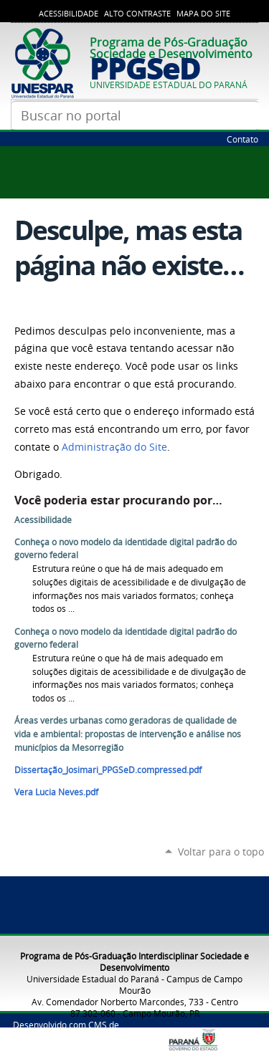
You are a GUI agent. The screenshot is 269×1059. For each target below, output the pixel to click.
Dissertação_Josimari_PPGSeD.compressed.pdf (108, 770)
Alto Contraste (137, 14)
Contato (242, 139)
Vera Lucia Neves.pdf (56, 792)
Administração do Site (114, 447)
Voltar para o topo (221, 851)
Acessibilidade (68, 14)
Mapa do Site (203, 14)
